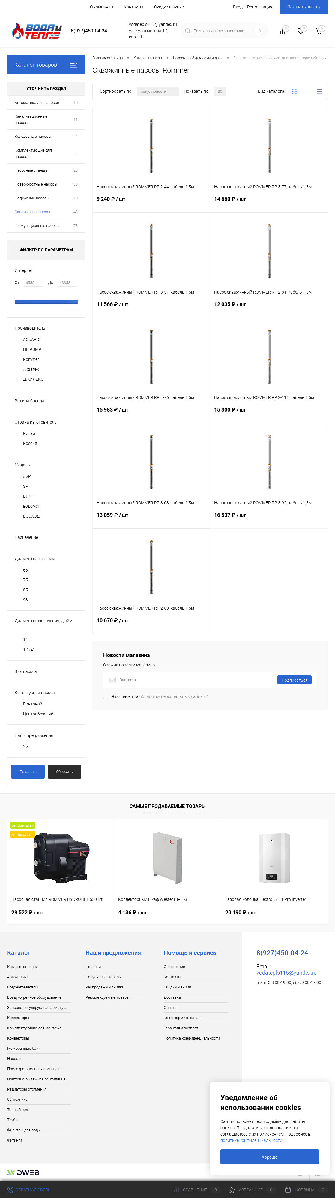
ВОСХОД (31, 516)
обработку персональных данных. (173, 696)
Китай (29, 433)
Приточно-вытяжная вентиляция (36, 1079)
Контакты (133, 7)
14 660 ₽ (269, 204)
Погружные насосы (32, 198)
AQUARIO (31, 339)
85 (25, 589)
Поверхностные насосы (36, 184)
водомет (31, 506)
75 (25, 580)
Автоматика (18, 977)
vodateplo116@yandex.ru (286, 973)
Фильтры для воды (24, 1130)
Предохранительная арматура (34, 1069)
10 (75, 102)
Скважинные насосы (33, 212)
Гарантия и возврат (181, 1028)
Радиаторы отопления (26, 1089)
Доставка (172, 997)
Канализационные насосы (31, 119)
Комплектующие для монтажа (34, 1028)
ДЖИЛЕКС (33, 379)
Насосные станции (31, 170)
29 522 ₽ (27, 912)
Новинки (93, 966)
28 (75, 170)
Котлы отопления (22, 966)
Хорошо (269, 1157)
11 (75, 119)
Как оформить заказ (182, 1017)
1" (25, 640)
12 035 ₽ (269, 309)
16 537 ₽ (269, 520)
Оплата (170, 1007)
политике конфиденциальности (251, 1140)
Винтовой (32, 704)
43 (75, 212)
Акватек (31, 369)
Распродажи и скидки (104, 987)
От (17, 282)
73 (75, 225)
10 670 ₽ (151, 625)
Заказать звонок (304, 6)
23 (75, 198)
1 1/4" (28, 649)
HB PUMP (32, 349)
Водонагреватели (22, 987)
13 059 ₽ (151, 520)
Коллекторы (18, 1017)
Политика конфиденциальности (192, 1038)
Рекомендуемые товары (107, 997)
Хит (26, 746)
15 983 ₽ (151, 414)
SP (25, 486)
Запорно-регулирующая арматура (37, 1007)
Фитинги (14, 1140)
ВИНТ (28, 496)
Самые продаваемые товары (168, 806)
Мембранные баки (23, 1048)
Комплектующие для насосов (33, 153)
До (50, 282)
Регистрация (259, 7)
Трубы (12, 1120)
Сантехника (17, 1099)
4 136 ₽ (132, 912)
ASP (27, 476)
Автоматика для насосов (37, 102)
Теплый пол (17, 1109)
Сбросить (64, 771)
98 (25, 599)
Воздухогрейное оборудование (34, 997)
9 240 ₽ (151, 204)
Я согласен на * (160, 696)
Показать (28, 771)
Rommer (31, 359)
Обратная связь (29, 1189)
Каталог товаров (46, 64)
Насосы (14, 1058)
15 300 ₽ (269, 414)
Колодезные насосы (33, 136)
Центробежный (38, 713)
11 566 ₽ (151, 309)
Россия (30, 443)
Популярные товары (103, 977)
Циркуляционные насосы (37, 225)
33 (75, 184)
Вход (238, 7)
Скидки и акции (169, 7)
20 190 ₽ (241, 912)
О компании (101, 7)
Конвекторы (18, 1038)
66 (25, 570)
